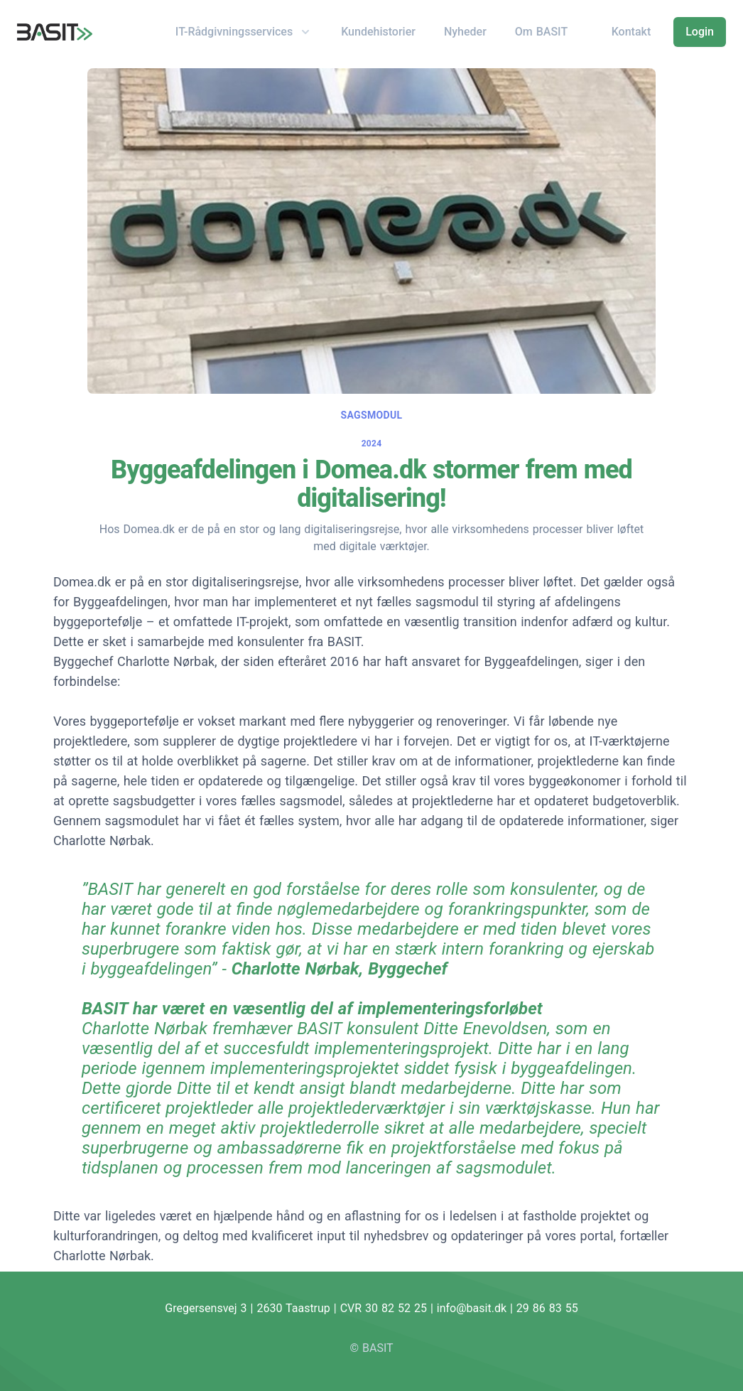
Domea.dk (82, 581)
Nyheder (465, 31)
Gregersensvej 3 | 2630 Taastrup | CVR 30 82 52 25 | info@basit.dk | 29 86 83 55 (371, 1308)
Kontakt (631, 31)
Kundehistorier (378, 31)
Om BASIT (541, 31)
